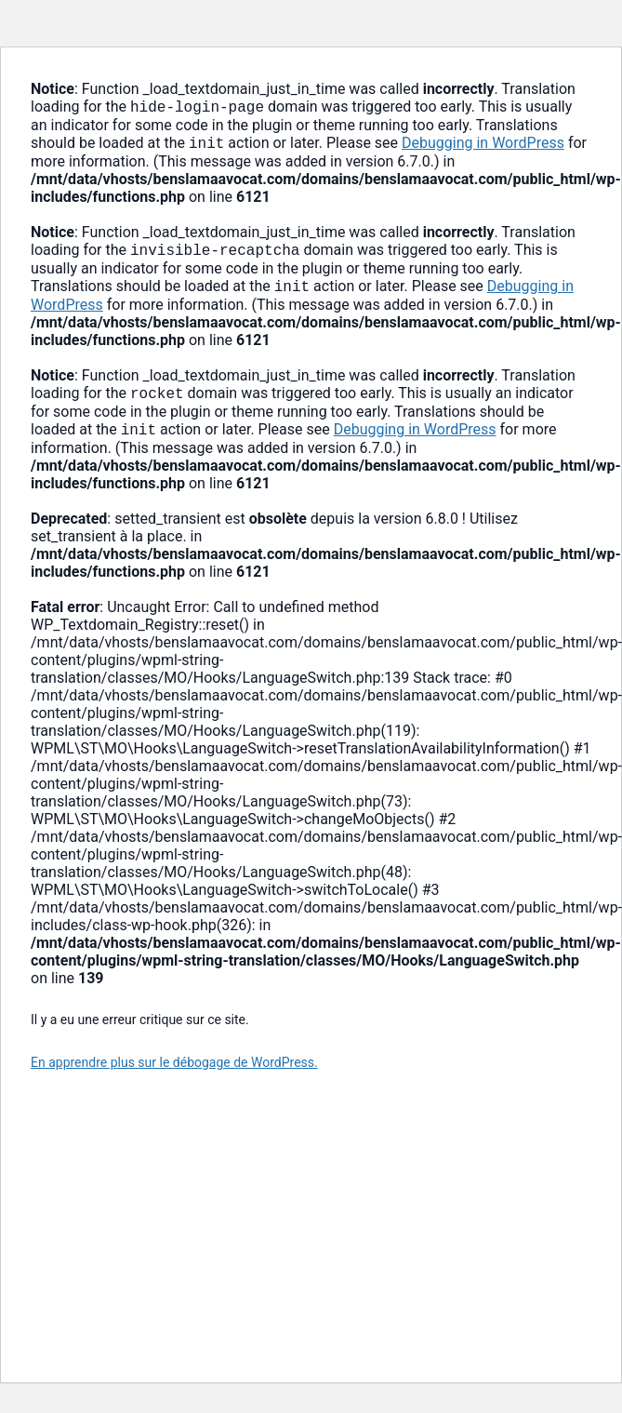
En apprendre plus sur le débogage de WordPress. (174, 1073)
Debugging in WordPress (483, 146)
